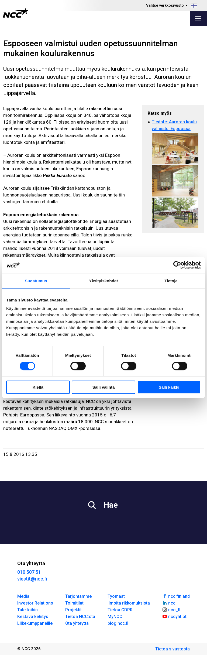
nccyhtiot (174, 616)
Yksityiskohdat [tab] (103, 281)
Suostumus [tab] (36, 281)
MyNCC (115, 616)
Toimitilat (74, 603)
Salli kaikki (169, 387)
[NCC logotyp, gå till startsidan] (15, 13)
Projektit (73, 609)
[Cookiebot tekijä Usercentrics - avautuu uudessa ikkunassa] (177, 265)
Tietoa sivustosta (172, 648)
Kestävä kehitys (32, 616)
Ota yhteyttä (77, 623)
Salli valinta (103, 387)
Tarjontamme (78, 596)
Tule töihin (27, 609)
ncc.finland (176, 596)
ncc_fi (171, 609)
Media (23, 596)
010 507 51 (29, 572)
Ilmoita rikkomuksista (129, 603)
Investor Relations (35, 603)
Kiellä (38, 387)
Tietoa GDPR (120, 609)
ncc (168, 603)
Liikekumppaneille (35, 623)
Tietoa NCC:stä (80, 616)
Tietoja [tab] (171, 281)
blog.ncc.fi (118, 623)
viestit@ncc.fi (32, 579)
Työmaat (116, 596)
